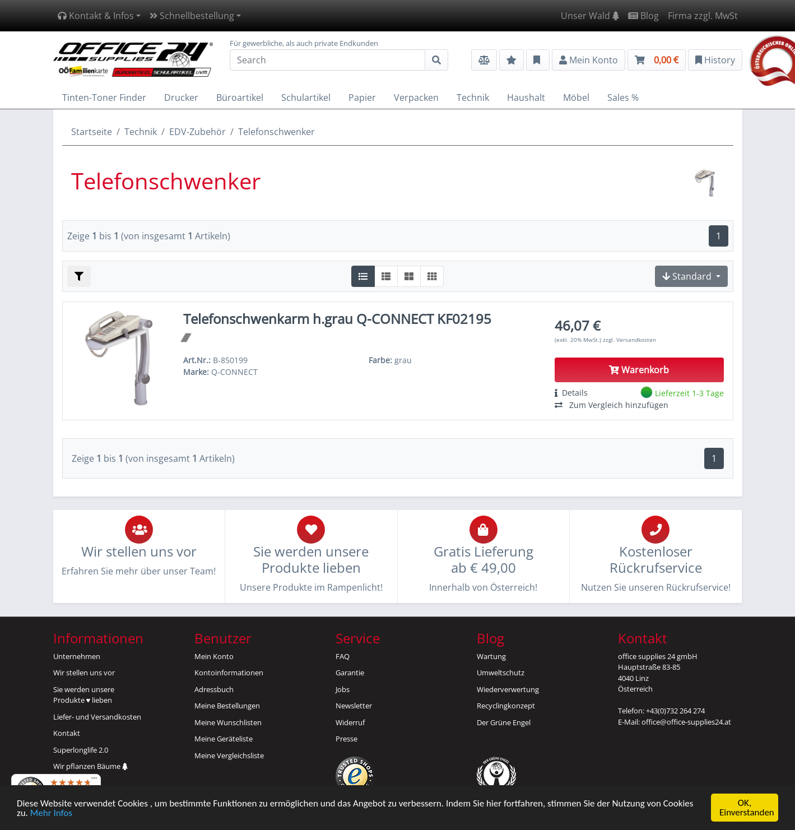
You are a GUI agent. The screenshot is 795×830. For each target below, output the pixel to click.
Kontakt (66, 733)
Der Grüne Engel (504, 722)
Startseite (91, 132)
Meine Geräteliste (223, 739)
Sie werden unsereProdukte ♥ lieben (83, 695)
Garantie (350, 672)
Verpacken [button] (416, 97)
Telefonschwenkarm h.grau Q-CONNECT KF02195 (337, 318)
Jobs (343, 689)
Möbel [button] (576, 97)
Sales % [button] (623, 97)
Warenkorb (639, 370)
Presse (346, 739)
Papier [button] (362, 97)
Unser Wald (590, 16)
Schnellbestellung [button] (192, 16)
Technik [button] (473, 97)
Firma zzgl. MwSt (703, 16)
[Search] (327, 60)
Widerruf (350, 722)
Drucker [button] (181, 97)
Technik (140, 132)
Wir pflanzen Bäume (90, 766)
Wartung (491, 656)
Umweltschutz (500, 672)
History (715, 60)
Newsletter (354, 706)
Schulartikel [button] (306, 97)
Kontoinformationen (228, 672)
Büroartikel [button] (239, 97)
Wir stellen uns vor (84, 672)
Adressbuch (214, 689)
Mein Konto (214, 656)
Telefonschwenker (276, 132)
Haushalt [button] (526, 97)
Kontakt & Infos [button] (96, 16)
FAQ (343, 656)
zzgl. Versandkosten (629, 340)
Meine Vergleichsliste (229, 755)
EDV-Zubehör (197, 132)
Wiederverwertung (508, 689)
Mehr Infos (51, 813)
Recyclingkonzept (506, 706)
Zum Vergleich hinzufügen (611, 405)
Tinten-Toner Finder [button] (104, 97)
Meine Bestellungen (227, 706)
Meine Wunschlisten (228, 722)
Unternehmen (76, 656)
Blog (643, 16)
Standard (688, 276)
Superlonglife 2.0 (80, 750)
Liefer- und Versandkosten (97, 717)
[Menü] (94, 780)
